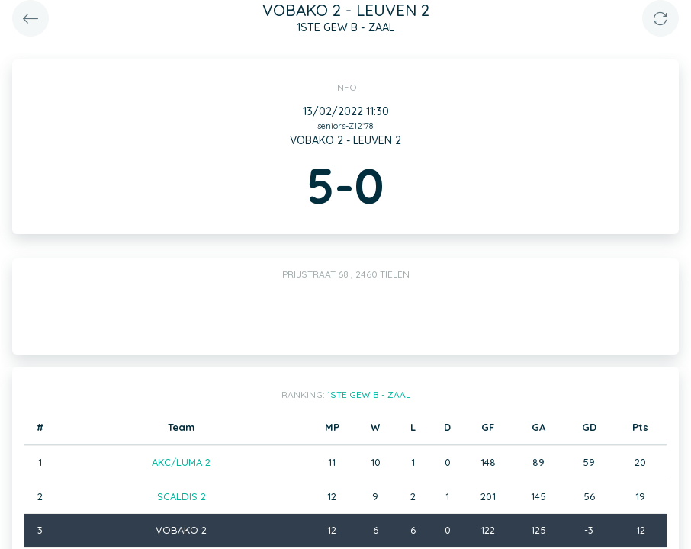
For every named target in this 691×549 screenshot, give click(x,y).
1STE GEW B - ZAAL (368, 394)
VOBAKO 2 (181, 530)
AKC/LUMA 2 (181, 462)
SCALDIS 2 (181, 496)
